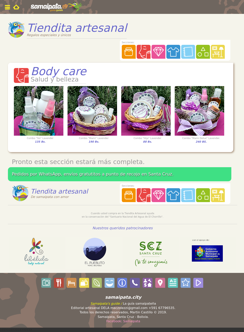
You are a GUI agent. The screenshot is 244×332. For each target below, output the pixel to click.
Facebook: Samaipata (123, 321)
